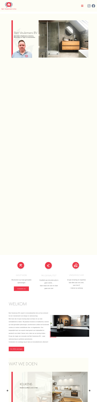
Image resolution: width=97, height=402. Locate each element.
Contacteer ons (21, 288)
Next (89, 390)
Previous (7, 390)
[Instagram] (89, 6)
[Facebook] (93, 6)
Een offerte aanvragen (16, 349)
